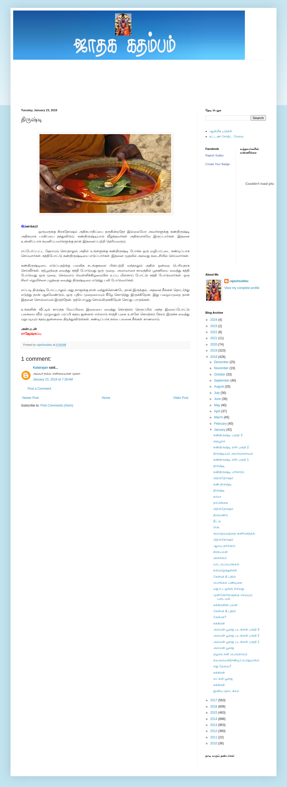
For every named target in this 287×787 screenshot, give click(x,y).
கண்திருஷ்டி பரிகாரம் (228, 472)
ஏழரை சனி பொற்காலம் (230, 654)
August (219, 386)
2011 (214, 737)
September (222, 380)
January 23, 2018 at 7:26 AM (53, 379)
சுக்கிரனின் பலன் (225, 605)
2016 (214, 706)
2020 (214, 344)
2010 (214, 743)
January (220, 429)
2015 (214, 712)
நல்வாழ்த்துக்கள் (225, 570)
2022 (214, 332)
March (219, 417)
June (218, 399)
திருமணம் (220, 515)
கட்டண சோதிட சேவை (226, 136)
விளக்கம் (220, 558)
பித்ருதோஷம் (223, 478)
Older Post (180, 398)
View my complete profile (241, 288)
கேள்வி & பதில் (224, 576)
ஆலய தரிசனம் (224, 546)
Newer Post (30, 398)
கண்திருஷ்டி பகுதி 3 (227, 435)
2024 (214, 320)
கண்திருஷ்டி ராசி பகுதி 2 (231, 447)
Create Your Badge (217, 164)
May (217, 405)
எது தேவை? (222, 666)
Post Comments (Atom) (56, 405)
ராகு (216, 527)
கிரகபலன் (220, 552)
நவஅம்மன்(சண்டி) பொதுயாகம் (236, 660)
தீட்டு (217, 521)
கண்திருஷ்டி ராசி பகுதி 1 (231, 459)
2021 (214, 338)
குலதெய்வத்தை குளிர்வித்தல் (234, 533)
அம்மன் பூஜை (223, 648)
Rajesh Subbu (214, 155)
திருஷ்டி (219, 466)
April (217, 411)
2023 (214, 326)
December (222, 362)
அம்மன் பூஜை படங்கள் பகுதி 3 (236, 629)
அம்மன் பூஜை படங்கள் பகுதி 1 (236, 642)
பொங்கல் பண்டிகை (227, 583)
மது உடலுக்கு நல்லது (228, 589)
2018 (214, 357)
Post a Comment (39, 388)
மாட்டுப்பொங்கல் (226, 564)
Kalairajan (40, 367)
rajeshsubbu (45, 344)
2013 (214, 725)
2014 (214, 719)
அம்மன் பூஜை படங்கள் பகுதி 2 (236, 635)
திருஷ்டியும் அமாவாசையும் (233, 453)
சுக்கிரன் (219, 623)
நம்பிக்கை (220, 503)
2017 (214, 700)
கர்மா (217, 497)
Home (106, 398)
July (217, 393)
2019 (214, 350)
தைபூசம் (219, 441)
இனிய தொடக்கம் (226, 691)
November (222, 368)
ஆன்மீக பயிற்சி (220, 131)
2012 (214, 731)
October (220, 374)
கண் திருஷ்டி (222, 484)
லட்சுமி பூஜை (223, 679)
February (220, 423)
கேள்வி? (219, 617)
